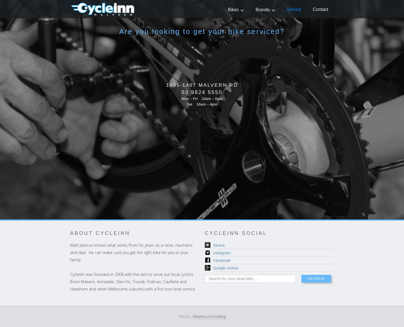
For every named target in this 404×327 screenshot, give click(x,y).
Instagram (222, 253)
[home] (103, 9)
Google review (225, 268)
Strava (218, 245)
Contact (320, 9)
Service (294, 9)
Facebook (221, 260)
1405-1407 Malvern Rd (202, 85)
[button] (236, 9)
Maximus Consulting (209, 316)
